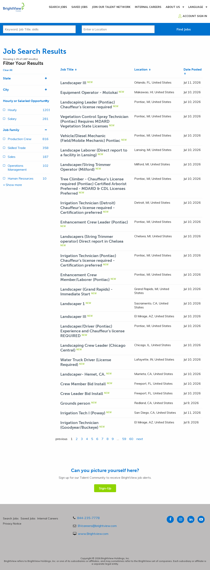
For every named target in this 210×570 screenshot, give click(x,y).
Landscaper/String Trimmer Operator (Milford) (85, 167)
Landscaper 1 (72, 303)
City (26, 90)
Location (142, 69)
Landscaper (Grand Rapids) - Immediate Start (86, 291)
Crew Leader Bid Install (81, 393)
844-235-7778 (88, 518)
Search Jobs (58, 6)
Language (195, 6)
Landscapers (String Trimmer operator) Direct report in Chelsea (91, 239)
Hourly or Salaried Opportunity (26, 101)
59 (124, 439)
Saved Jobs (79, 6)
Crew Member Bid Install (83, 384)
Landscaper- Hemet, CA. (82, 374)
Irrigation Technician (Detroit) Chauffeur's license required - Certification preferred (87, 208)
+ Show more (12, 185)
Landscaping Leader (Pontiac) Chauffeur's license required (87, 104)
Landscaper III (73, 82)
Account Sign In (195, 16)
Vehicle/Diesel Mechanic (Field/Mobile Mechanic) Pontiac (90, 138)
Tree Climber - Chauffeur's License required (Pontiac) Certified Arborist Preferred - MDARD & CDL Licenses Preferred (93, 186)
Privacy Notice (12, 523)
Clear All (7, 70)
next (139, 439)
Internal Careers (148, 6)
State (26, 78)
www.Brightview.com (93, 534)
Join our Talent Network (111, 6)
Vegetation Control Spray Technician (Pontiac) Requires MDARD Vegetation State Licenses (94, 121)
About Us (173, 6)
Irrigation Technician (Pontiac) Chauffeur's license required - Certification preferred (88, 260)
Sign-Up (105, 488)
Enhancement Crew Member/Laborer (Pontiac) (85, 277)
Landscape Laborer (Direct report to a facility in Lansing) (93, 152)
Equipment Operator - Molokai (89, 92)
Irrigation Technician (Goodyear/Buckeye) (79, 425)
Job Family (26, 130)
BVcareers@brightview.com (97, 526)
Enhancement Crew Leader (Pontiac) (94, 222)
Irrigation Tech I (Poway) (82, 413)
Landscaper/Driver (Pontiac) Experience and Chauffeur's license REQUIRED (92, 331)
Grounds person (75, 403)
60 (131, 439)
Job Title (68, 69)
